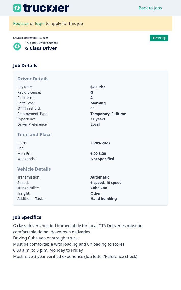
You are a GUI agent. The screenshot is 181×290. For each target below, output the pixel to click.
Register (21, 23)
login (40, 23)
